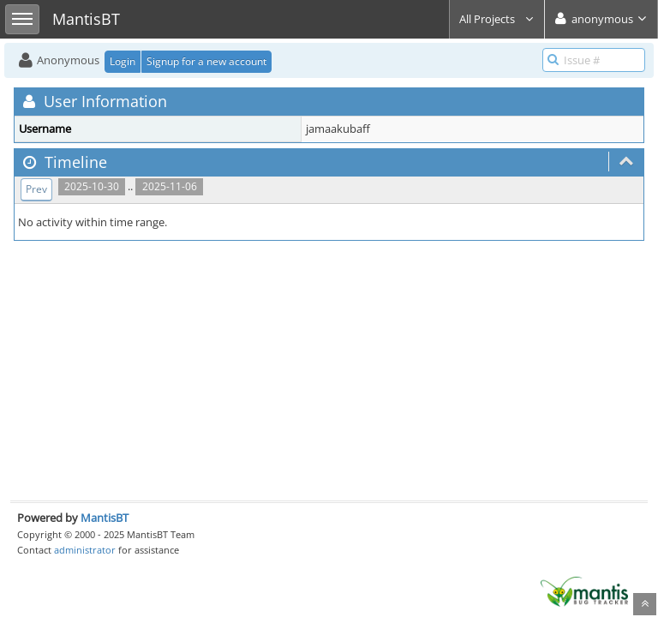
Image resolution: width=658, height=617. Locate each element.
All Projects (497, 19)
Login (122, 61)
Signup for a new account (206, 61)
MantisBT (105, 517)
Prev (36, 189)
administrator (85, 549)
